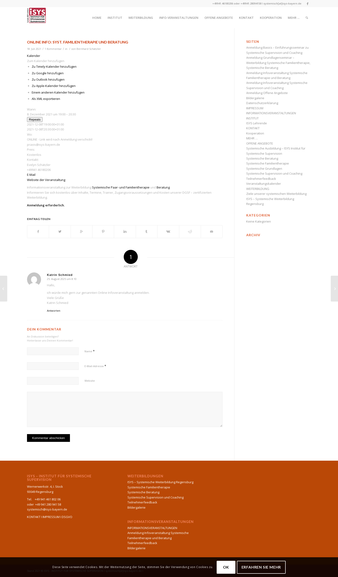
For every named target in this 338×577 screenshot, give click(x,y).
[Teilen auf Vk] (168, 231)
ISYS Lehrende (256, 123)
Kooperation (255, 133)
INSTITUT (252, 118)
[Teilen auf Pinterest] (103, 231)
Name (89, 351)
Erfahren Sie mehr (261, 567)
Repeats (35, 119)
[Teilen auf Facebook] (38, 231)
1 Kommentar (53, 49)
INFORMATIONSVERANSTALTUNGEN (271, 113)
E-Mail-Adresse (95, 366)
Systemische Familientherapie (267, 163)
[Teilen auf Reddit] (190, 231)
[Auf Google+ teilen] (81, 231)
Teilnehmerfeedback (261, 179)
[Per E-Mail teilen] (211, 231)
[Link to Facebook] (307, 3)
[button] (45, 61)
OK (226, 567)
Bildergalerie (255, 98)
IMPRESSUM (254, 108)
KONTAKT (253, 128)
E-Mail (31, 175)
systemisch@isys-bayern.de (47, 509)
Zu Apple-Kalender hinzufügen (54, 86)
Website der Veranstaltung (46, 180)
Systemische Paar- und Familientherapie (121, 187)
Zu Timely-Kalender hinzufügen (54, 66)
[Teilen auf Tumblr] (146, 231)
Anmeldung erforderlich (45, 205)
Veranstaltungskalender (263, 183)
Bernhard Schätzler (89, 49)
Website (89, 380)
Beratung (163, 187)
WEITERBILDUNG (257, 189)
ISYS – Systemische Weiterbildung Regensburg (160, 482)
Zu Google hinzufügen (48, 73)
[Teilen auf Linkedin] (124, 231)
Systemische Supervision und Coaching (274, 173)
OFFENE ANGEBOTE (259, 143)
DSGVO (67, 517)
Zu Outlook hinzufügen (48, 79)
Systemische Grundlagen (264, 168)
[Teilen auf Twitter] (59, 231)
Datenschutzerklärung (262, 103)
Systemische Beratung (262, 158)
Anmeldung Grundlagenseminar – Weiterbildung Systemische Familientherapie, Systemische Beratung (278, 62)
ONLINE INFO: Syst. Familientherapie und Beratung (77, 42)
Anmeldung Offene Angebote (267, 93)
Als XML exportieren (46, 99)
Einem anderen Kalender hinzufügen (58, 92)
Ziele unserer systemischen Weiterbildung (276, 194)
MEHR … (252, 138)
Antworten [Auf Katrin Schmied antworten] (53, 310)
